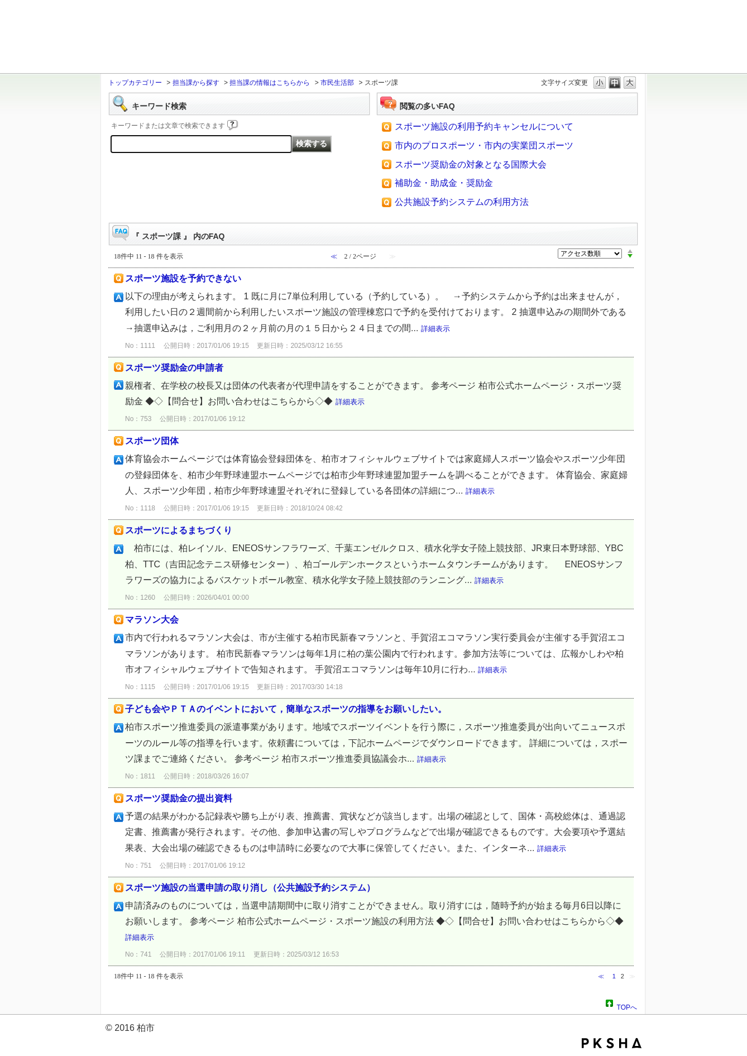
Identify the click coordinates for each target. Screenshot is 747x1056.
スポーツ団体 (152, 441)
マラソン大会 (152, 619)
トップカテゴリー (135, 83)
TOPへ (627, 1006)
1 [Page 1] (614, 976)
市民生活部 (337, 83)
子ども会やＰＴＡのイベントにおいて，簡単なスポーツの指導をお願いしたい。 (286, 709)
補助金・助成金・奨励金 (444, 183)
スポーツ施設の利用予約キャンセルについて (484, 126)
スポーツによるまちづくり (178, 530)
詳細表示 (435, 328)
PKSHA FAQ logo (611, 1043)
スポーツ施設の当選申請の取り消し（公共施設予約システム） (250, 887)
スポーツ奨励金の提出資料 (178, 798)
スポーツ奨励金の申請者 (174, 367)
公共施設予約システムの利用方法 (462, 202)
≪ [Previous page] (601, 976)
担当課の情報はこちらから (269, 83)
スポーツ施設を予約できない (183, 278)
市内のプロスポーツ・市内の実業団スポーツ (484, 145)
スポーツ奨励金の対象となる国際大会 (471, 164)
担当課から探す (196, 83)
